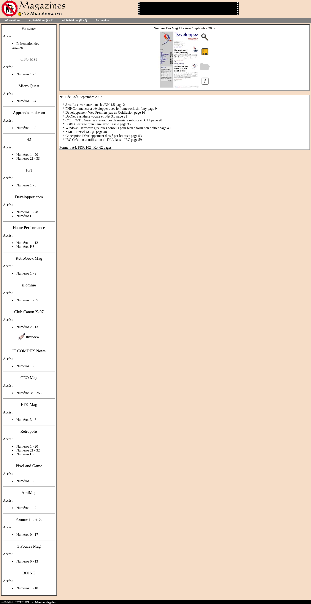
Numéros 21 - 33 (28, 158)
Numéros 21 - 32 (28, 450)
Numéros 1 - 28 (27, 212)
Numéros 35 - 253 (28, 393)
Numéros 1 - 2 (26, 508)
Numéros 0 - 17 (27, 534)
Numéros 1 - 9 (26, 273)
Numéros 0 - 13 (27, 561)
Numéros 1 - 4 (26, 101)
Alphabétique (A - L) (41, 20)
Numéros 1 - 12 (27, 243)
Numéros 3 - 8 (26, 419)
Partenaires (103, 20)
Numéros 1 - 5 (26, 74)
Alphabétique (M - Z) (74, 20)
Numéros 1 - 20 (27, 154)
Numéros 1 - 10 (27, 588)
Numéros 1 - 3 (26, 128)
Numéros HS (25, 216)
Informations (12, 20)
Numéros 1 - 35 (27, 300)
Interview (32, 337)
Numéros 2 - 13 (27, 327)
